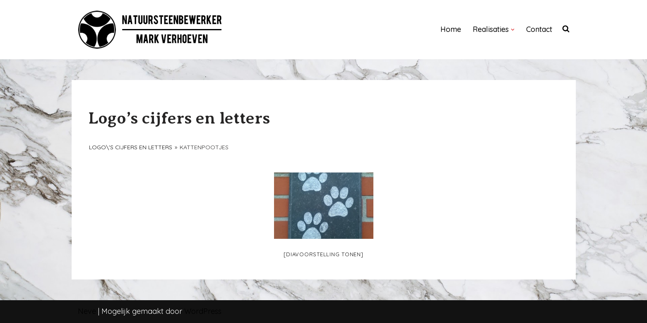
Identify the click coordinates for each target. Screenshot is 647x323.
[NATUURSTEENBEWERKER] (150, 29)
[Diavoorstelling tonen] (323, 254)
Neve (87, 311)
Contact (539, 29)
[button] (513, 30)
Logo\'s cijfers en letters (130, 147)
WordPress (202, 311)
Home (450, 29)
